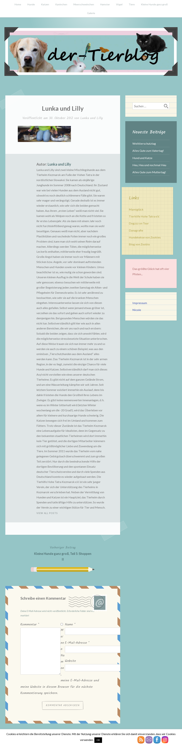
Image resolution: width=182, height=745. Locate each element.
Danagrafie (136, 230)
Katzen (45, 4)
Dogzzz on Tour (139, 223)
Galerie (91, 13)
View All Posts (47, 513)
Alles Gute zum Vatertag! (148, 150)
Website (70, 661)
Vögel (119, 4)
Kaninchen (61, 4)
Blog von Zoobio (139, 244)
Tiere (132, 4)
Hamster (105, 4)
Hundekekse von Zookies (145, 237)
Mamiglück (136, 209)
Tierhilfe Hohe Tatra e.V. (144, 216)
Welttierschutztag (144, 143)
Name (70, 624)
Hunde (31, 4)
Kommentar (29, 624)
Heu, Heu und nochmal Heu (149, 165)
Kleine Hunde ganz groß (154, 4)
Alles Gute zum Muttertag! (149, 172)
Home (18, 4)
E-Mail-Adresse (77, 643)
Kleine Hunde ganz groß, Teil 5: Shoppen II (62, 553)
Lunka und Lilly (91, 118)
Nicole (136, 309)
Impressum (139, 303)
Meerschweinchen (83, 4)
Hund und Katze (142, 158)
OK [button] (98, 740)
